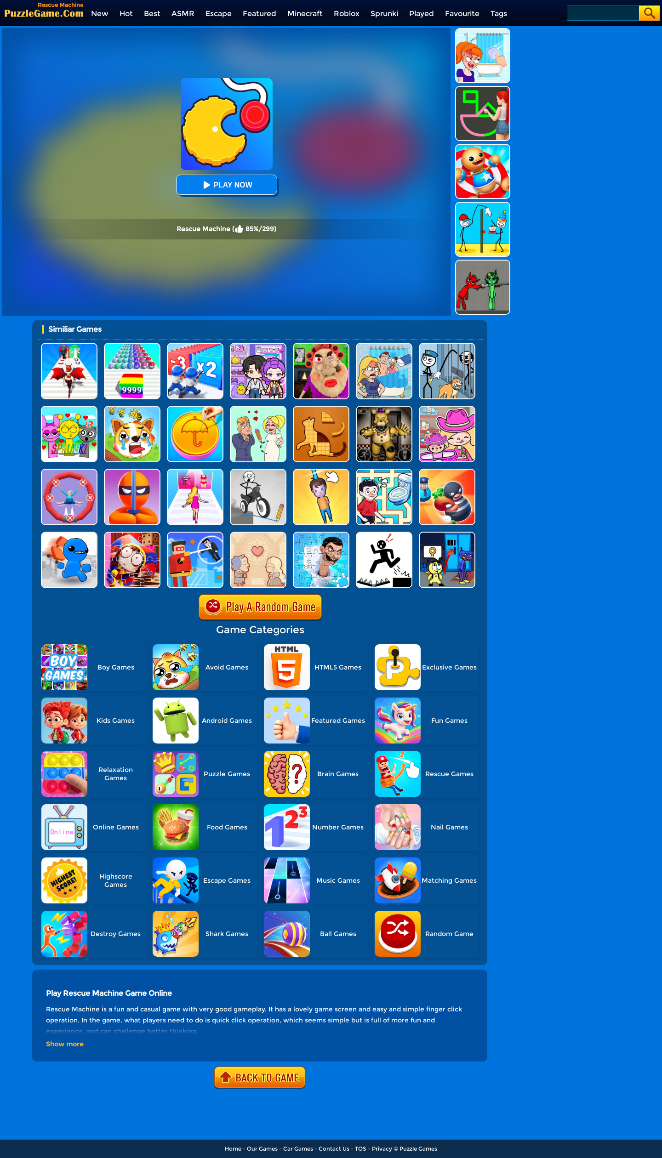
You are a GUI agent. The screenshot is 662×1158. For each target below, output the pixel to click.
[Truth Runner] (195, 472)
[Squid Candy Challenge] (195, 409)
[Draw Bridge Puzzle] (258, 472)
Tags (499, 13)
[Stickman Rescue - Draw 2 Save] (384, 535)
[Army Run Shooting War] (195, 346)
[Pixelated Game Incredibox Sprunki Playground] (482, 263)
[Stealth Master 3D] (132, 472)
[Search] (602, 13)
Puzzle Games (418, 1148)
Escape (218, 13)
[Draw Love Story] (258, 409)
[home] (44, 13)
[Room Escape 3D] (447, 472)
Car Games (298, 1148)
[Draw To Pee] (384, 472)
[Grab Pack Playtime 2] (447, 535)
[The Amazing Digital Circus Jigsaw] (132, 535)
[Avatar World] (447, 409)
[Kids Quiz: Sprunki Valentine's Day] (69, 409)
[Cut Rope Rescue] (321, 472)
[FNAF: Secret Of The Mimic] (384, 409)
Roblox (347, 13)
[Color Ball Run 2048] (132, 346)
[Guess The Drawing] (482, 89)
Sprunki (384, 13)
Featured (259, 13)
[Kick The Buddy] (482, 147)
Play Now (226, 185)
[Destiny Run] (69, 346)
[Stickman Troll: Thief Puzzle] (447, 346)
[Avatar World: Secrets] (258, 346)
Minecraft (305, 13)
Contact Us (334, 1148)
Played (421, 13)
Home (233, 1148)
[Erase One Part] (482, 31)
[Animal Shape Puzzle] (321, 409)
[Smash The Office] (69, 535)
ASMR (182, 13)
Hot (126, 13)
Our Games (262, 1148)
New (99, 13)
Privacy (382, 1148)
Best (152, 13)
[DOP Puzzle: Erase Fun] (384, 346)
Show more (65, 1044)
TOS (360, 1148)
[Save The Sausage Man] (69, 472)
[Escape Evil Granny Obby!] (321, 346)
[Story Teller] (258, 535)
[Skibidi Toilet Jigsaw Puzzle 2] (321, 535)
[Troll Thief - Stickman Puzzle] (482, 205)
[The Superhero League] (195, 535)
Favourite (462, 13)
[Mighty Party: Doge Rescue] (132, 409)
